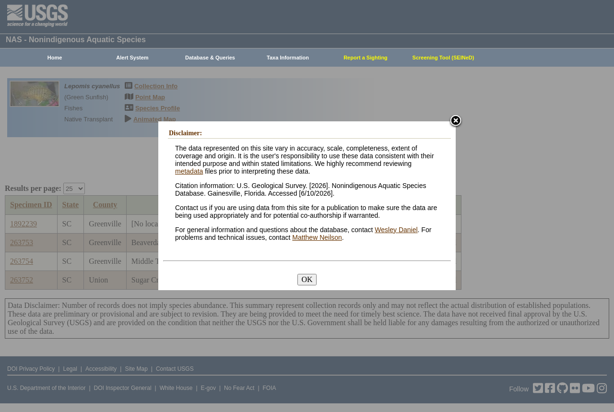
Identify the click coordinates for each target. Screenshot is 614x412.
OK (306, 279)
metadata (189, 171)
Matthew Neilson (317, 237)
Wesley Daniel (396, 230)
